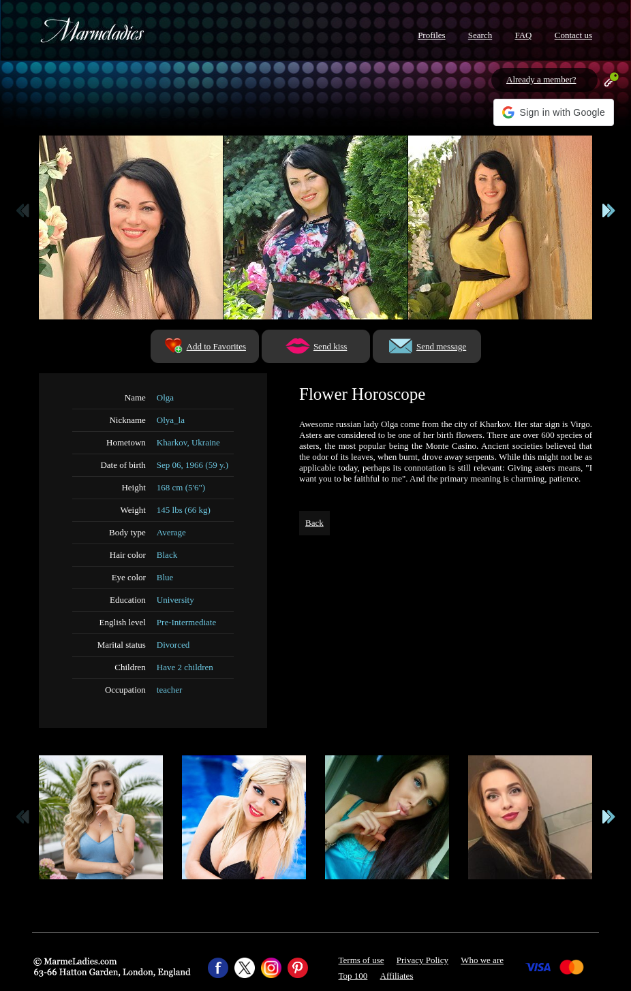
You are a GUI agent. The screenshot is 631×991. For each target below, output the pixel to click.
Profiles (431, 35)
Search (480, 35)
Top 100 (353, 976)
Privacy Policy (422, 960)
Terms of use (361, 960)
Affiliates (397, 976)
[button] (553, 112)
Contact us (573, 35)
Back (314, 523)
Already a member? (541, 79)
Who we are (482, 960)
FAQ (523, 35)
